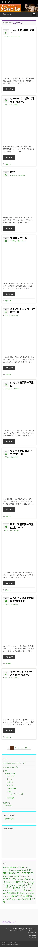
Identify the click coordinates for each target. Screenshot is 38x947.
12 (26, 748)
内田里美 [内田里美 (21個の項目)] (10, 893)
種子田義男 (10, 798)
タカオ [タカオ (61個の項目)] (16, 887)
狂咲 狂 (9, 791)
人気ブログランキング (9, 922)
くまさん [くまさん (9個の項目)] (21, 879)
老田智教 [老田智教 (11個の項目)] (5, 899)
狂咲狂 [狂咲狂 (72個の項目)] (30, 896)
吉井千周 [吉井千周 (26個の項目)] (18, 893)
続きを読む (9, 89)
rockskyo (7, 36)
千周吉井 (14, 241)
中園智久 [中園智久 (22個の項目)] (29, 890)
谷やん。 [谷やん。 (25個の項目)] (12, 899)
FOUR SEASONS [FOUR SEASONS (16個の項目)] (22, 867)
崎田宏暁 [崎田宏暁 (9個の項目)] (24, 893)
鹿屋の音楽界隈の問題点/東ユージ (22, 526)
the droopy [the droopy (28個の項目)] (8, 876)
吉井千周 (8, 301)
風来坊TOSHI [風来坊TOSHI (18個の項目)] (26, 899)
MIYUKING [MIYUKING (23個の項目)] (26, 870)
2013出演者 (9, 806)
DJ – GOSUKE (11, 788)
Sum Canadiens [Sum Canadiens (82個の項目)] (23, 873)
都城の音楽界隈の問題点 (22, 384)
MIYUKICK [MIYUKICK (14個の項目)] (17, 870)
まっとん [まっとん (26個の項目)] (23, 885)
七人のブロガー (15, 36)
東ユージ (7, 104)
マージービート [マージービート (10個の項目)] (10, 890)
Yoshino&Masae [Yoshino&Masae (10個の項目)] (25, 876)
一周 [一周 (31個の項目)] (23, 890)
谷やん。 (10, 779)
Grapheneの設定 (15, 944)
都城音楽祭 (7, 14)
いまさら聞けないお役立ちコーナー (14, 763)
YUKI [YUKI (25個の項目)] (12, 878)
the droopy (10, 776)
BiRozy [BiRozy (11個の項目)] (5, 867)
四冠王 (13, 172)
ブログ (5, 771)
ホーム (5, 759)
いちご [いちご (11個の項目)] (17, 879)
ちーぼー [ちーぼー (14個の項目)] (13, 882)
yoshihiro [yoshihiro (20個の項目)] (16, 876)
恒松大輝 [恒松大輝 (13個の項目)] (30, 893)
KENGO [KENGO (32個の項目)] (7, 870)
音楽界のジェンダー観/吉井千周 (22, 310)
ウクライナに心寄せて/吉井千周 (21, 452)
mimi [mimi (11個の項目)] (12, 870)
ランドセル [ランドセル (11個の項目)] (18, 890)
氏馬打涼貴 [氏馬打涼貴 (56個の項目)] (18, 896)
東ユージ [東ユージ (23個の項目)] (8, 896)
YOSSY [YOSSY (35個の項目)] (6, 878)
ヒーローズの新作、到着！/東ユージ (22, 100)
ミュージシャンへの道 (16, 794)
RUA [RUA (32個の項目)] (11, 873)
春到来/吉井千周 (18, 237)
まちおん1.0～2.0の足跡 (10, 767)
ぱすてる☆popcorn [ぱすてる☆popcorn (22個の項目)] (24, 882)
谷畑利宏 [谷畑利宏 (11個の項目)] (18, 899)
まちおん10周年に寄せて (22, 32)
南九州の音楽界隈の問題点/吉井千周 (22, 600)
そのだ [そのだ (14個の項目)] (8, 882)
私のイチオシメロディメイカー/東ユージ (22, 673)
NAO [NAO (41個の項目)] (5, 873)
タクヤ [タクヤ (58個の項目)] (25, 887)
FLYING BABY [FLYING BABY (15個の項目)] (12, 867)
